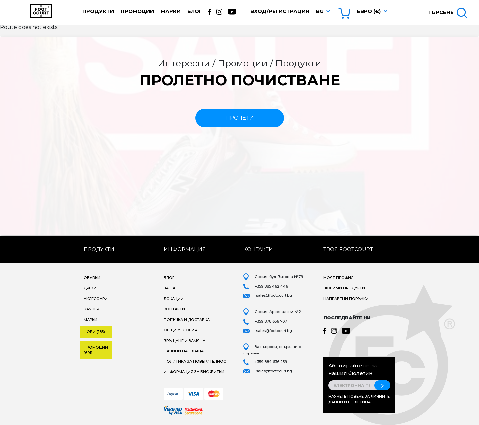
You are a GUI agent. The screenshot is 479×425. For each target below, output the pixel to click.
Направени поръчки (346, 298)
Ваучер (91, 309)
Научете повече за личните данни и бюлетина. (359, 399)
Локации (174, 298)
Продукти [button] (98, 11)
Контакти (174, 309)
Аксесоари (96, 298)
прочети (239, 117)
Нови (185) (94, 331)
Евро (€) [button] (369, 11)
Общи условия (180, 330)
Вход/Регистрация (279, 11)
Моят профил (338, 277)
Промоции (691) (96, 350)
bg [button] (320, 11)
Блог (194, 11)
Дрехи (90, 288)
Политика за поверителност (196, 361)
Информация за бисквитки (194, 371)
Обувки (92, 277)
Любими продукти (344, 288)
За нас (171, 288)
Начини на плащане (186, 351)
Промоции (137, 11)
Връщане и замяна (184, 340)
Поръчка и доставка (187, 319)
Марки (171, 11)
